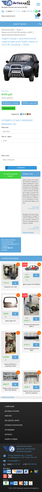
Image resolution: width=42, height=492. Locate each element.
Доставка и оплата (12, 411)
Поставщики (9, 430)
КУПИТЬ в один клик (30, 103)
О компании (9, 406)
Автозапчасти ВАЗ (8, 30)
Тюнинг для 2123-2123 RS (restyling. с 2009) (17, 32)
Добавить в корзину (11, 103)
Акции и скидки (11, 439)
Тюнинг (18, 30)
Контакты (8, 434)
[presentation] (17, 148)
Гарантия (8, 416)
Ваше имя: (5, 127)
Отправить (21, 168)
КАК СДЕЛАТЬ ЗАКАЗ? (12, 420)
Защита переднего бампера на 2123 (14, 35)
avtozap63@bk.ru (14, 461)
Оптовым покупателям (13, 425)
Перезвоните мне (8, 108)
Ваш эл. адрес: (7, 136)
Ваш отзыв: (5, 156)
